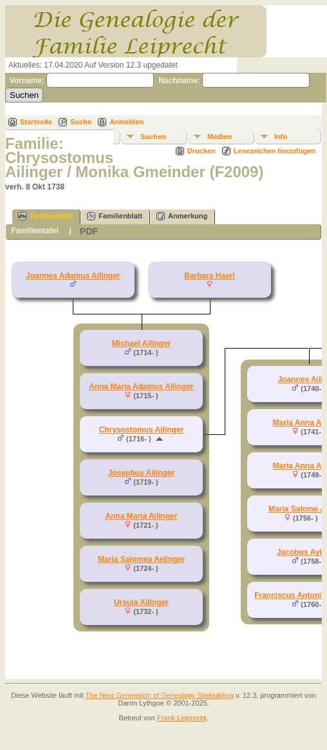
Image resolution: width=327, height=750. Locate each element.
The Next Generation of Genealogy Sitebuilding (160, 695)
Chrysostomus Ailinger (141, 429)
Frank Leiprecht (181, 718)
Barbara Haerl (209, 275)
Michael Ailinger (141, 343)
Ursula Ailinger (141, 602)
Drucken (201, 151)
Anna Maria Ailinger (141, 516)
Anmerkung (181, 216)
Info (280, 136)
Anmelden (126, 122)
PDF (89, 231)
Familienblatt (114, 216)
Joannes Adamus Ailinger (73, 275)
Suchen (153, 136)
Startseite (36, 122)
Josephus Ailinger (141, 472)
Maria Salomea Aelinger (141, 559)
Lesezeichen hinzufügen (274, 151)
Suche (80, 122)
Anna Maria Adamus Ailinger (141, 386)
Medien (219, 136)
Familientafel (45, 216)
